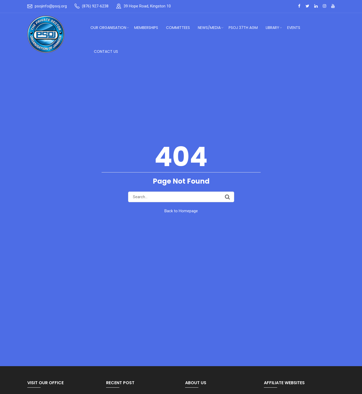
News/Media (209, 27)
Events (293, 27)
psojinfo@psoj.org (51, 6)
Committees (178, 27)
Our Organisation (108, 27)
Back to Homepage (181, 211)
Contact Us (106, 51)
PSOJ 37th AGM (243, 27)
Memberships (146, 27)
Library (272, 27)
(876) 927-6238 (95, 6)
